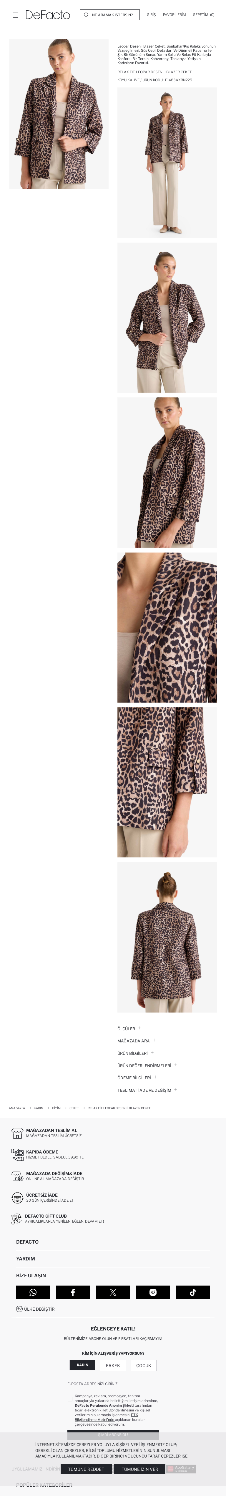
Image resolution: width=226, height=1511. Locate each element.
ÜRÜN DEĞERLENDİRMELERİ (147, 1065)
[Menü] (15, 14)
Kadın (82, 1365)
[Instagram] (153, 1292)
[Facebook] (73, 1292)
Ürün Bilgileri (135, 1053)
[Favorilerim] (174, 14)
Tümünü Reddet (86, 1469)
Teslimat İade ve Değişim (147, 1090)
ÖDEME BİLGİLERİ (137, 1077)
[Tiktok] (193, 1292)
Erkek (113, 1365)
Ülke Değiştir (39, 1309)
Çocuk (143, 1365)
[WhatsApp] (33, 1292)
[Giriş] (151, 14)
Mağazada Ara (136, 1041)
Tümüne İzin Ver (140, 1469)
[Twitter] (113, 1292)
